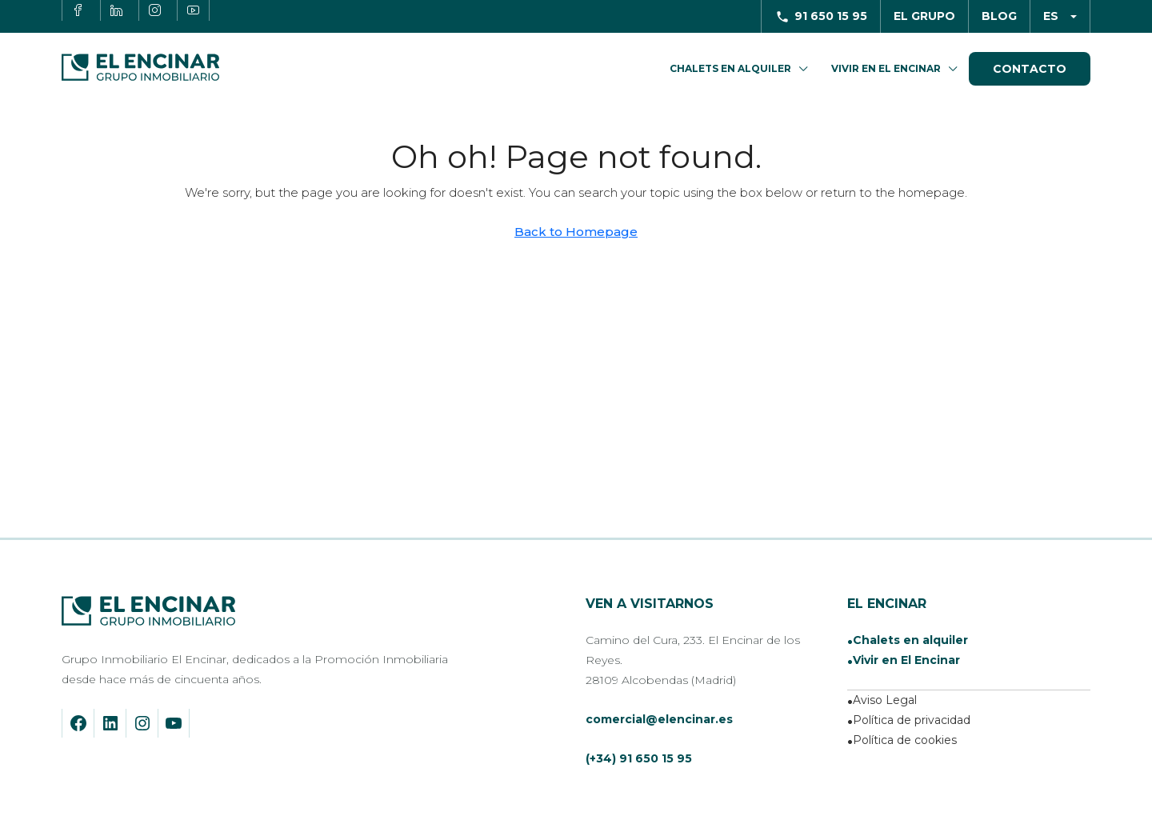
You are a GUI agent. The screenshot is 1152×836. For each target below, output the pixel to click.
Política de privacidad (911, 720)
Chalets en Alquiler (730, 68)
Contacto (1029, 69)
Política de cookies (905, 740)
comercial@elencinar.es (659, 719)
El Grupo (924, 16)
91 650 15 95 (830, 16)
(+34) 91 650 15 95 (639, 758)
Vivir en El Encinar (886, 68)
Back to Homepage (576, 231)
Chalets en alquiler (910, 640)
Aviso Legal (885, 700)
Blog (999, 16)
